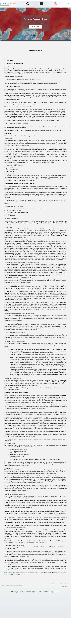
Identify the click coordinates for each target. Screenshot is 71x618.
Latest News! (35, 26)
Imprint (52, 584)
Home (67, 584)
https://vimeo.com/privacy (12, 570)
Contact (59, 584)
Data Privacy (65, 586)
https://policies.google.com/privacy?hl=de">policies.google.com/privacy (25, 542)
